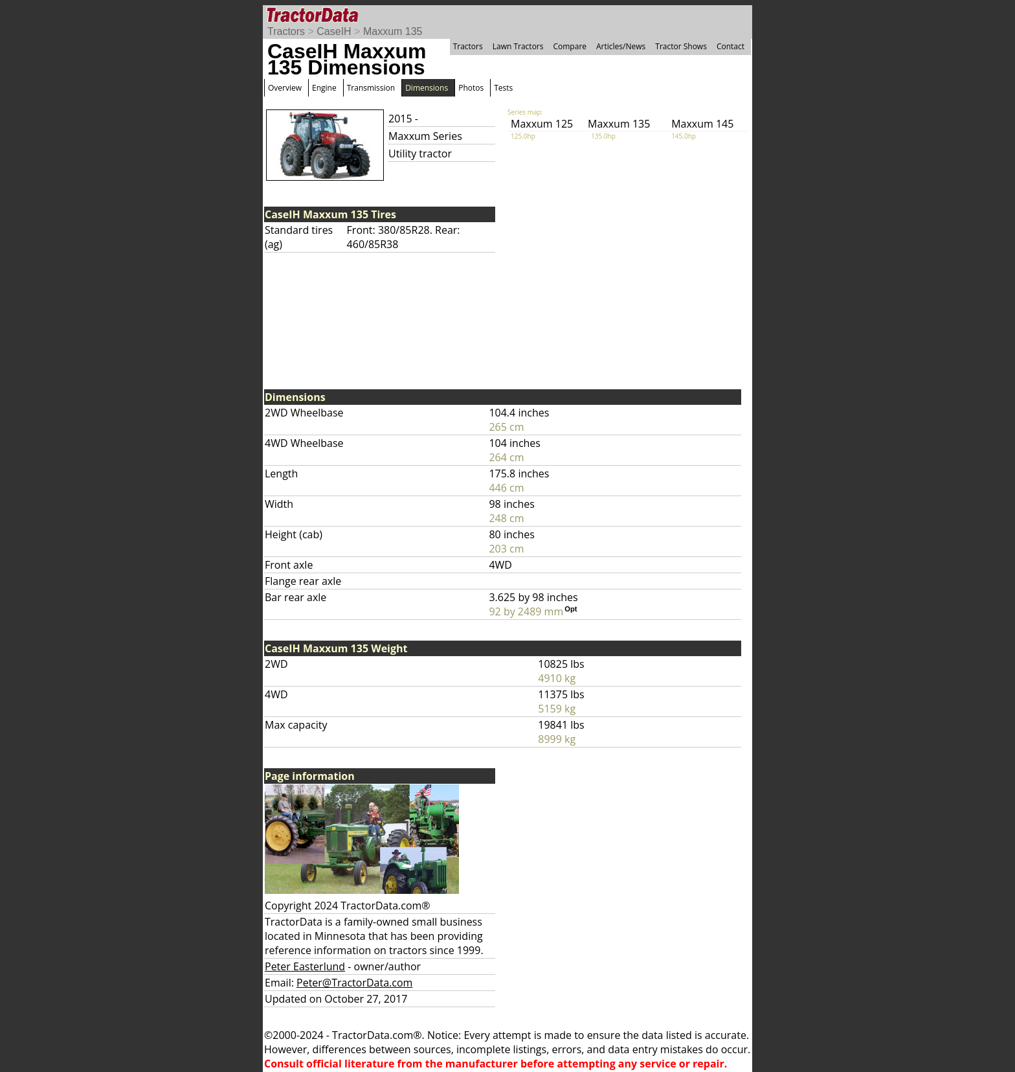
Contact (730, 46)
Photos (471, 87)
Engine (324, 87)
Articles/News (620, 46)
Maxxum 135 (393, 31)
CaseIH (334, 31)
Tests (503, 87)
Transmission (371, 87)
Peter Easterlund (305, 966)
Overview (285, 87)
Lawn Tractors (518, 46)
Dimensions (426, 87)
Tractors (286, 31)
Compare (569, 46)
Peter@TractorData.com (354, 982)
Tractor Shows (681, 46)
